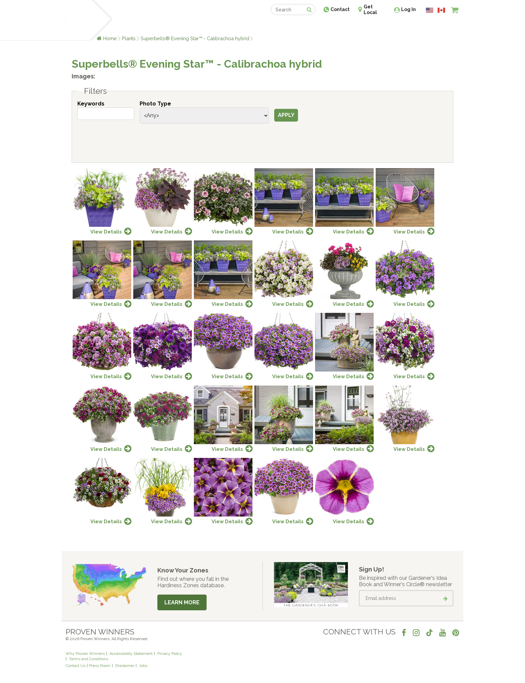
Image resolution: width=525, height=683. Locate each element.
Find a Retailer (226, 26)
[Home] (73, 20)
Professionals (313, 26)
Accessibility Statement (131, 653)
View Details (106, 231)
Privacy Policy (169, 653)
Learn (146, 26)
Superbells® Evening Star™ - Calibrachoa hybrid (195, 38)
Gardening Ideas (180, 26)
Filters (95, 91)
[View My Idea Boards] (442, 27)
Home (110, 38)
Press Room (99, 665)
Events (280, 26)
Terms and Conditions (88, 659)
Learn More (182, 602)
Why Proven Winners (85, 653)
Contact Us (75, 665)
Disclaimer (124, 665)
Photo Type (155, 103)
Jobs (143, 665)
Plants (129, 38)
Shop (257, 26)
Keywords (90, 103)
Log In (408, 9)
